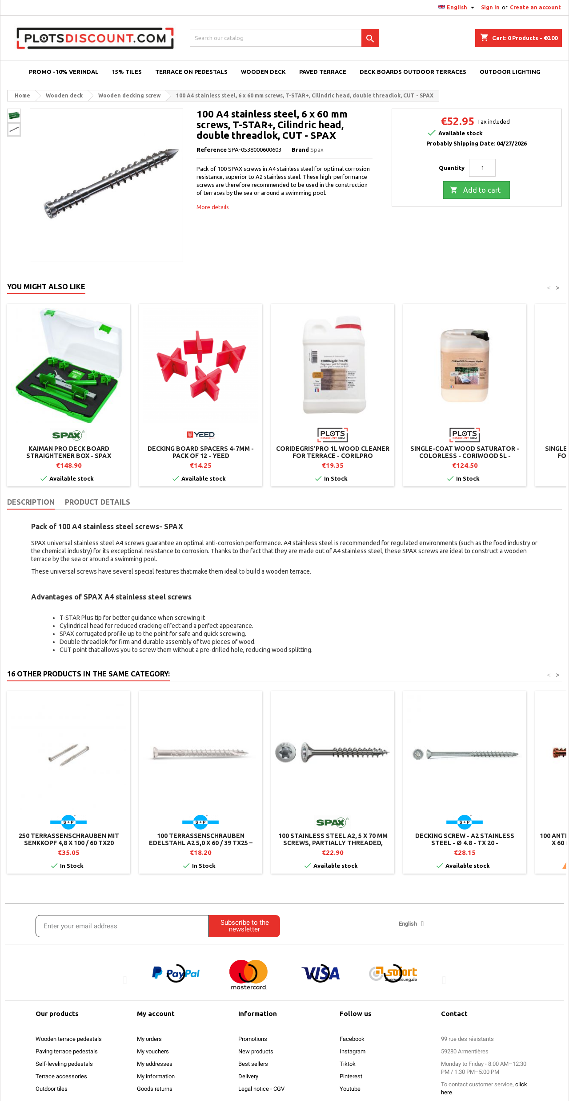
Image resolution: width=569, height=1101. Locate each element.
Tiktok (348, 1064)
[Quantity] (482, 168)
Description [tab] (31, 502)
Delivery (248, 1076)
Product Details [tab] (97, 502)
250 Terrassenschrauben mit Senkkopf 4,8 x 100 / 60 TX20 (69, 839)
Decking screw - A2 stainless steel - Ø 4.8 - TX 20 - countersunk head (464, 843)
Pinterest (351, 1076)
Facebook (352, 1039)
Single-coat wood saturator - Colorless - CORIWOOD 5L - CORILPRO (464, 455)
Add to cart (475, 190)
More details (212, 207)
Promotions (252, 1039)
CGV (278, 1088)
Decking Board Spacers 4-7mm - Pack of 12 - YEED (201, 452)
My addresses (154, 1064)
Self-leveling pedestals (64, 1064)
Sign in (490, 7)
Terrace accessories (61, 1076)
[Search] (284, 38)
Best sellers (253, 1064)
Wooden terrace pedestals (69, 1039)
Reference (211, 149)
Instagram (352, 1051)
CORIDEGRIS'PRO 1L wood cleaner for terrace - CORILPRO (332, 452)
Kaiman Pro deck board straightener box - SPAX (68, 452)
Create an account (535, 7)
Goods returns (154, 1088)
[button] (125, 979)
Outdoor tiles (52, 1088)
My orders (149, 1039)
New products (255, 1051)
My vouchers (153, 1051)
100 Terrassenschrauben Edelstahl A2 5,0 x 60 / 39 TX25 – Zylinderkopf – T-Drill (200, 843)
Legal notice (253, 1088)
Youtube (350, 1088)
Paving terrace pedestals (67, 1051)
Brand (300, 149)
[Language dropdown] (457, 7)
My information (156, 1076)
